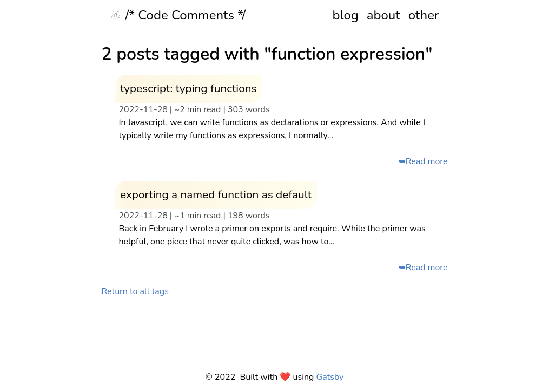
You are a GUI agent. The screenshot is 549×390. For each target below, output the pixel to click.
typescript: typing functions (188, 88)
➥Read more (423, 161)
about (383, 15)
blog (345, 15)
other (423, 15)
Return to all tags (135, 291)
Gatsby (330, 377)
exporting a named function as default (216, 194)
